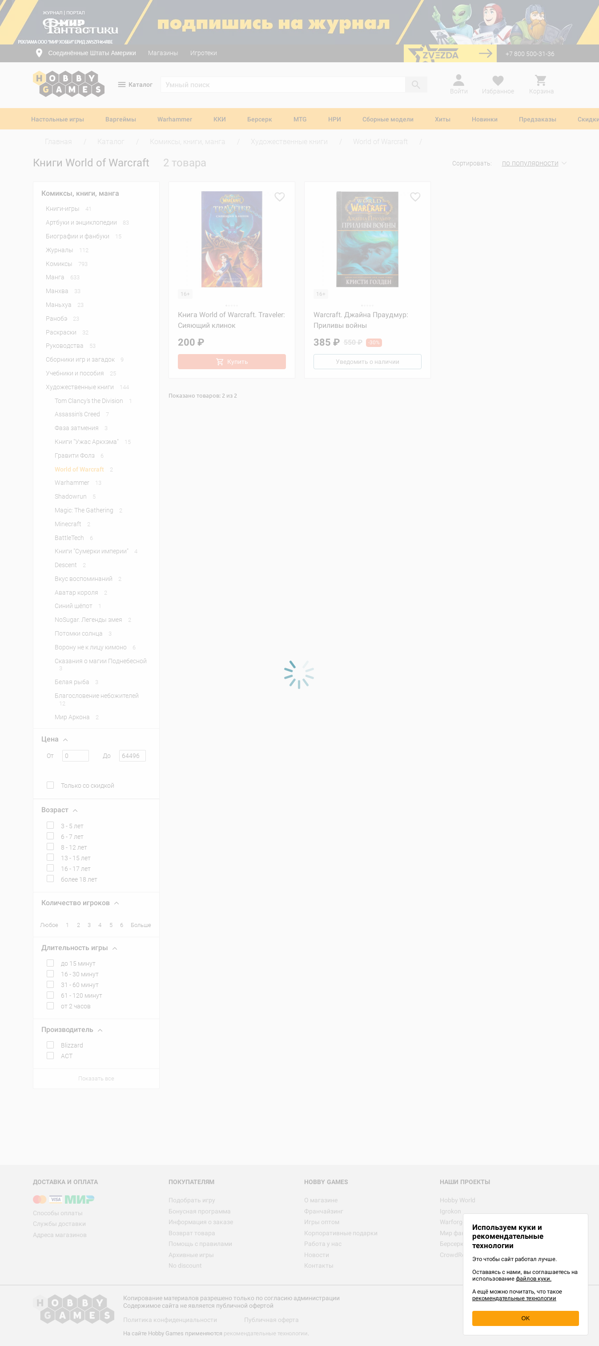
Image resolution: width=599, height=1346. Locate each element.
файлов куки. (533, 1278)
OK (526, 1318)
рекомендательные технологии (514, 1298)
